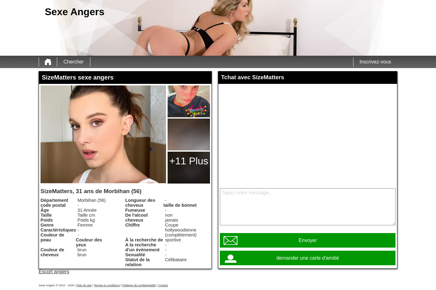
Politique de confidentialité (139, 285)
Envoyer (308, 240)
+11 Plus (188, 161)
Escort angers (54, 271)
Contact (163, 285)
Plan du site (84, 285)
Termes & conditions (107, 285)
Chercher (73, 61)
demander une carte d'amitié (307, 258)
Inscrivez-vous (375, 61)
